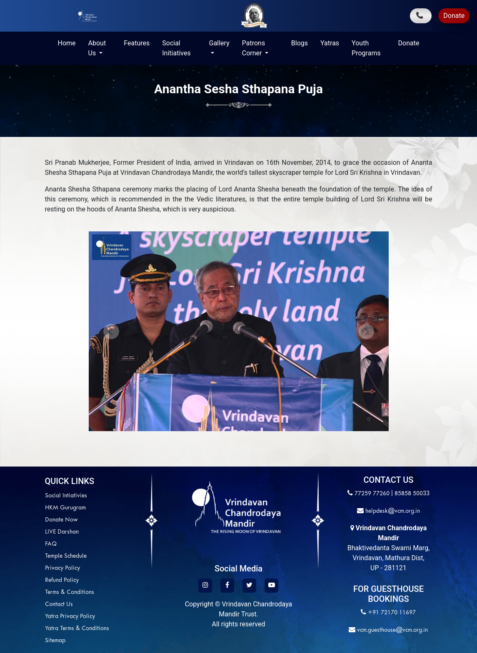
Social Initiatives (176, 48)
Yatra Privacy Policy (30, 616)
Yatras (329, 43)
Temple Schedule (25, 556)
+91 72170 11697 (392, 613)
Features (137, 43)
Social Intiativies (26, 496)
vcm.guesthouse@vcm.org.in (391, 630)
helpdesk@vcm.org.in (392, 511)
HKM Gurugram (25, 508)
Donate (454, 16)
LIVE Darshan (21, 532)
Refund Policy (21, 580)
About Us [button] (97, 48)
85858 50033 (412, 494)
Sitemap (15, 640)
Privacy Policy (22, 568)
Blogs (299, 43)
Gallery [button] (219, 43)
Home (67, 43)
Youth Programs (366, 48)
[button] (111, 331)
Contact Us (18, 604)
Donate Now (21, 520)
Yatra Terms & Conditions (37, 628)
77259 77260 (372, 494)
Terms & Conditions (29, 592)
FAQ (10, 544)
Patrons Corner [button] (253, 48)
